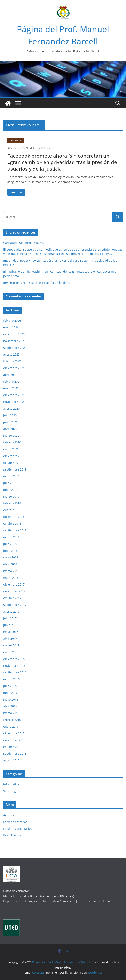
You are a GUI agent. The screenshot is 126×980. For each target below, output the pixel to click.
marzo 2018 (11, 571)
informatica (16, 140)
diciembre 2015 (14, 733)
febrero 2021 (12, 381)
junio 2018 (10, 551)
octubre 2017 (12, 598)
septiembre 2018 (14, 530)
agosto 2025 (11, 354)
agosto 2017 (11, 611)
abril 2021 (10, 375)
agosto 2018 (11, 537)
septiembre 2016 (14, 672)
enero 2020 (11, 449)
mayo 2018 (10, 557)
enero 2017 (11, 652)
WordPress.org (13, 835)
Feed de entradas (15, 822)
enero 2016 (11, 726)
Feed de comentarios (17, 829)
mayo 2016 (10, 699)
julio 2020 (10, 415)
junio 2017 (10, 625)
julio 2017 (10, 618)
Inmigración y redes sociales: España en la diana (36, 283)
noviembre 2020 (14, 402)
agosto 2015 (11, 760)
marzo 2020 (11, 436)
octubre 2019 (12, 463)
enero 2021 (11, 388)
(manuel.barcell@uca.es (56, 896)
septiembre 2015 (14, 754)
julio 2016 (10, 686)
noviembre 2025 (14, 341)
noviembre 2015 (14, 740)
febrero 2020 (12, 442)
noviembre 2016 (14, 666)
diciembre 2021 (14, 368)
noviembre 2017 (14, 591)
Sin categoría (12, 791)
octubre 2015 (12, 747)
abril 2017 (10, 638)
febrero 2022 (12, 361)
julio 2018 (10, 544)
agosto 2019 (11, 476)
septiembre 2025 (14, 348)
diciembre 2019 (14, 456)
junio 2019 (10, 490)
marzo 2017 (11, 645)
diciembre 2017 (14, 584)
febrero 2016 (12, 720)
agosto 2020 (11, 408)
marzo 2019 (11, 496)
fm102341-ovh (41, 148)
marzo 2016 (11, 713)
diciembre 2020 (14, 395)
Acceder (8, 815)
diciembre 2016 (14, 659)
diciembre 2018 (14, 517)
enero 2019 (11, 510)
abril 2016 (10, 706)
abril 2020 (10, 429)
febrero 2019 (12, 503)
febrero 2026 (12, 320)
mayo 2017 (10, 632)
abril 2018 (10, 564)
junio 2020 (10, 422)
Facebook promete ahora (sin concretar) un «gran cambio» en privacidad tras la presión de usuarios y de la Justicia (62, 162)
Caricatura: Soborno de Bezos (23, 243)
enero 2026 (11, 327)
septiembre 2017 (14, 605)
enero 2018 (11, 578)
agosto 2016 (11, 679)
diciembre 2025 (14, 334)
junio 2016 (10, 693)
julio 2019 (10, 483)
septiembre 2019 (14, 469)
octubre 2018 (12, 523)
